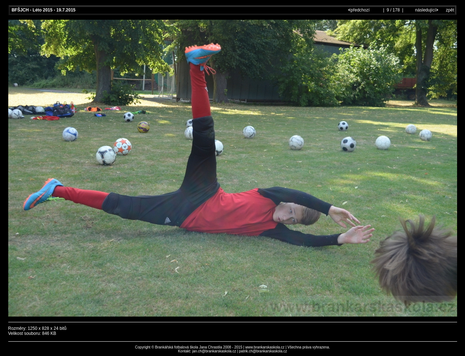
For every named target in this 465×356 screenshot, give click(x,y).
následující (426, 10)
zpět (450, 10)
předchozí (359, 10)
